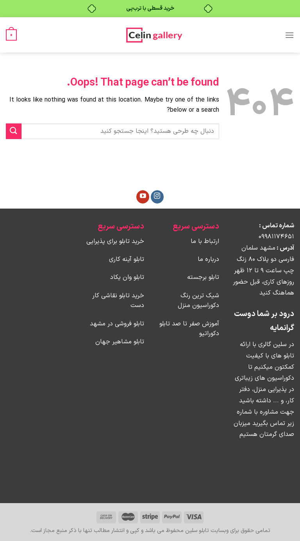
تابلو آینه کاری (126, 259)
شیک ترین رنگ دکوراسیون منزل (198, 301)
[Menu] (289, 35)
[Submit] (13, 131)
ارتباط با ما (205, 241)
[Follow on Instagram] (157, 197)
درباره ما (208, 259)
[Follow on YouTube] (142, 197)
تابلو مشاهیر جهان (119, 341)
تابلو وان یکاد (127, 277)
